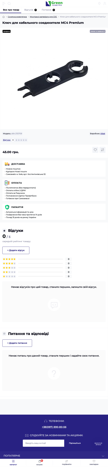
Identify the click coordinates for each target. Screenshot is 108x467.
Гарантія (17, 207)
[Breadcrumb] (3, 17)
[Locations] (99, 3)
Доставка (18, 164)
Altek (102, 133)
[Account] (104, 3)
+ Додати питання (17, 343)
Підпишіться (75, 443)
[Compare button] (102, 150)
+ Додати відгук (15, 250)
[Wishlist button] (95, 150)
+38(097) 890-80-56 (54, 427)
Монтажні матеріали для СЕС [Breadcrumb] (43, 17)
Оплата (16, 183)
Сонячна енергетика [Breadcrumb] (17, 17)
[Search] (9, 3)
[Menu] (3, 3)
